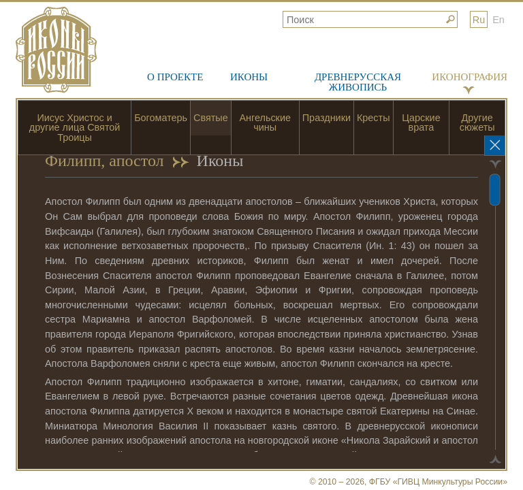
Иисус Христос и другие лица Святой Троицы (75, 127)
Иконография (469, 76)
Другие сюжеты (477, 122)
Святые (210, 117)
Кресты (373, 117)
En (498, 19)
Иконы (249, 76)
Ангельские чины (265, 122)
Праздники (326, 117)
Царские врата (421, 122)
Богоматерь (160, 117)
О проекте (175, 76)
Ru (479, 19)
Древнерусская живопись (358, 82)
